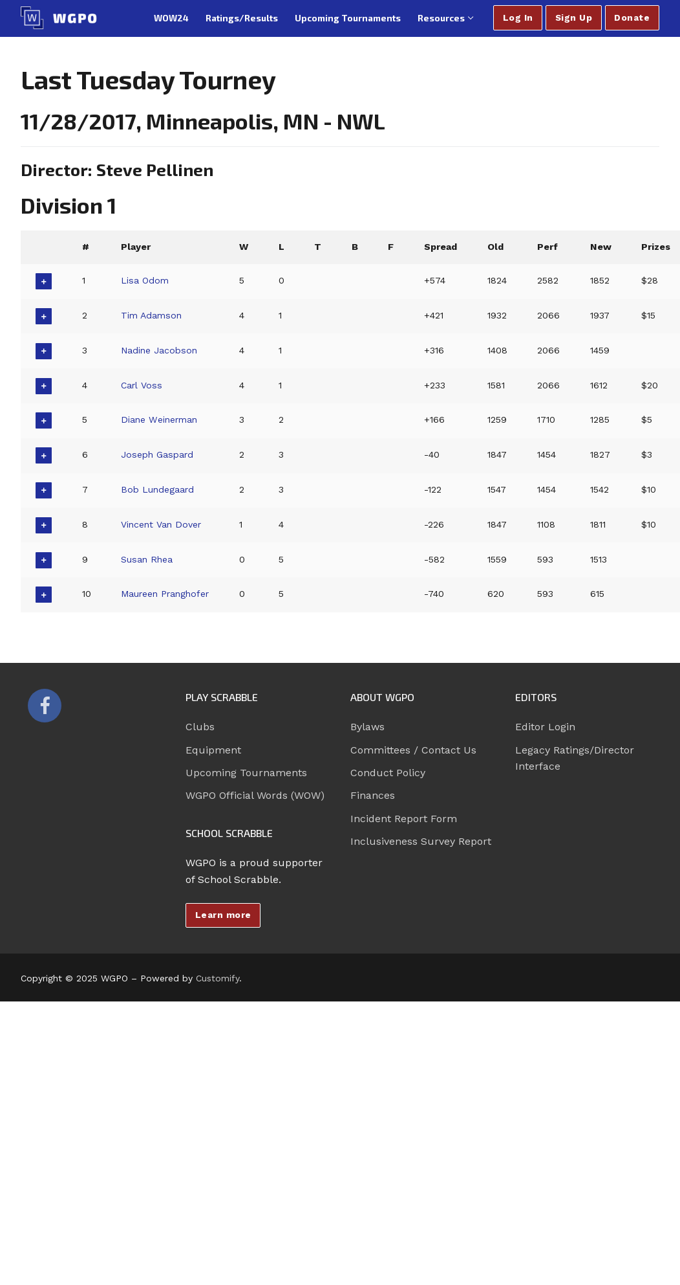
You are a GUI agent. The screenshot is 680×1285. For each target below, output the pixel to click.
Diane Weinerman (160, 419)
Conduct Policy (387, 772)
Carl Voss (142, 385)
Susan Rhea (147, 559)
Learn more (223, 915)
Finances (372, 795)
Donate (632, 17)
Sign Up (574, 17)
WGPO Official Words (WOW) (255, 795)
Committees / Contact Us (413, 750)
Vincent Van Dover (162, 524)
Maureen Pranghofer (167, 593)
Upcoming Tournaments (246, 772)
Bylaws (367, 727)
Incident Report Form (403, 818)
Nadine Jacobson (160, 350)
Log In (518, 17)
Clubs (200, 727)
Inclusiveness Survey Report (420, 841)
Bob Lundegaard (158, 489)
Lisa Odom (145, 280)
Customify (217, 978)
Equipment (213, 750)
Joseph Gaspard (158, 454)
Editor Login (545, 727)
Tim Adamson (152, 315)
